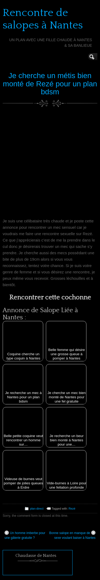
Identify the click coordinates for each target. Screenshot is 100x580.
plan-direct (36, 508)
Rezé (72, 508)
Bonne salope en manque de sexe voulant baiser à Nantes (72, 535)
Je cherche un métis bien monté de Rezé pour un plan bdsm (50, 83)
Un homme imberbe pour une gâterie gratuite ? (25, 535)
